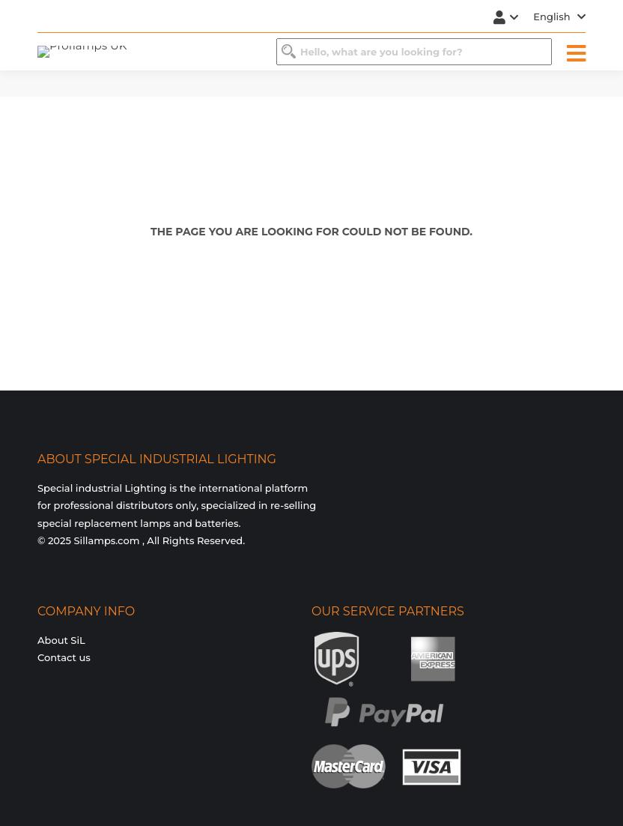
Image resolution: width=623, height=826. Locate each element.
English (559, 16)
